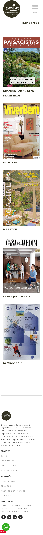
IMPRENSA (6, 496)
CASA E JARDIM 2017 (16, 296)
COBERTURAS (8, 461)
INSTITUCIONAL (9, 465)
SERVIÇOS (6, 486)
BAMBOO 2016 (12, 363)
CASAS (4, 456)
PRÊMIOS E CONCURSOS (13, 491)
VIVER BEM (10, 162)
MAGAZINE (10, 229)
